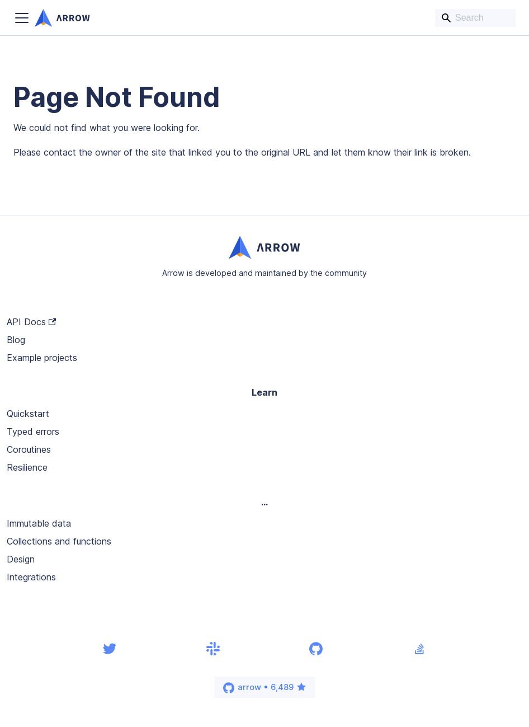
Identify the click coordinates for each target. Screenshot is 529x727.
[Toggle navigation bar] (21, 18)
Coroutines (29, 449)
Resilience (27, 467)
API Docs (31, 321)
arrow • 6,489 (264, 687)
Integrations (31, 577)
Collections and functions (59, 541)
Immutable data (39, 523)
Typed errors (33, 431)
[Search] (475, 18)
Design (21, 559)
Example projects (42, 357)
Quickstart (28, 413)
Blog (16, 339)
